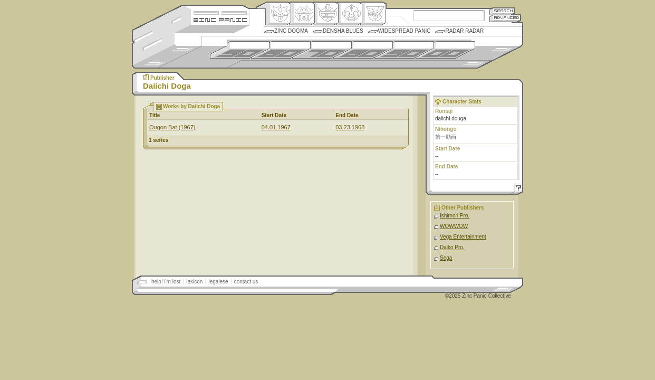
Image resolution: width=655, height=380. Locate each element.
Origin (278, 14)
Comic (373, 14)
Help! (516, 189)
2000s (445, 50)
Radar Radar (464, 31)
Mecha (325, 14)
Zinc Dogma (291, 31)
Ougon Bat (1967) (172, 127)
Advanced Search (505, 18)
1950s (239, 50)
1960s (281, 50)
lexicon (194, 281)
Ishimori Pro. (454, 215)
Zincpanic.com (220, 19)
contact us (246, 281)
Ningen (349, 14)
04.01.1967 (276, 127)
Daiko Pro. (452, 247)
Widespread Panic (404, 31)
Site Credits (220, 12)
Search (502, 10)
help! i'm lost (165, 281)
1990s (404, 50)
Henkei (302, 14)
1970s (322, 50)
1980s (363, 50)
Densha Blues (343, 31)
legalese (218, 281)
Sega (446, 258)
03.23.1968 (349, 127)
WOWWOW (454, 226)
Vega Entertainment (463, 237)
